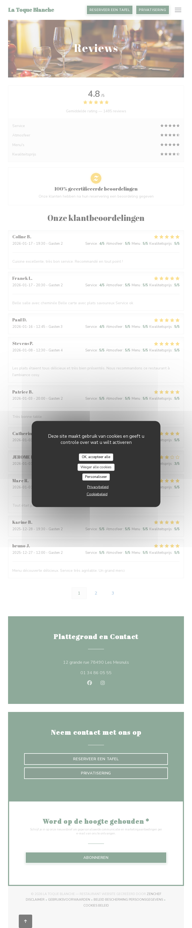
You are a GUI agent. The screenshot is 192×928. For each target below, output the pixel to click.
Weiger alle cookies (96, 467)
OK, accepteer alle (96, 457)
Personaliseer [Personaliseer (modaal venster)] (96, 476)
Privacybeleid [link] (98, 486)
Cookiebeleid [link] (97, 494)
